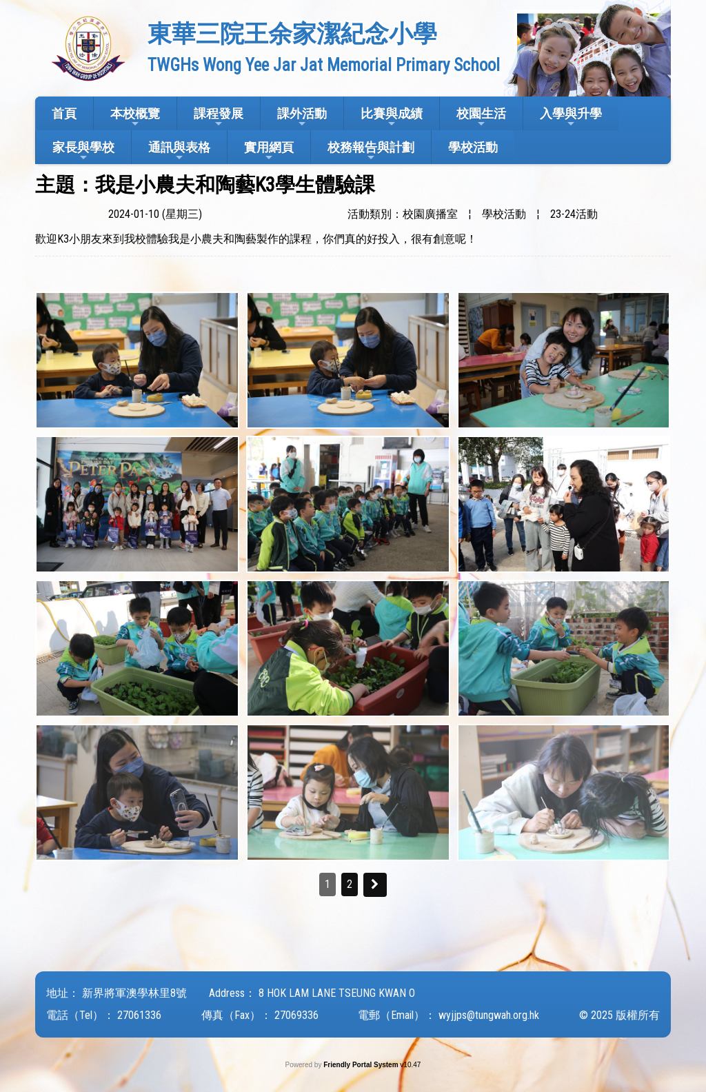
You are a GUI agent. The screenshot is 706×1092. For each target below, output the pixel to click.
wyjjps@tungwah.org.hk (488, 1015)
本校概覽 (135, 117)
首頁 (64, 113)
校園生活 (481, 117)
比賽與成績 (392, 117)
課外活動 (302, 117)
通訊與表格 (179, 151)
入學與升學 (571, 117)
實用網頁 (269, 151)
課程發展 (218, 117)
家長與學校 (83, 151)
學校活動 (473, 147)
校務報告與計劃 (370, 151)
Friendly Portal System (361, 1065)
